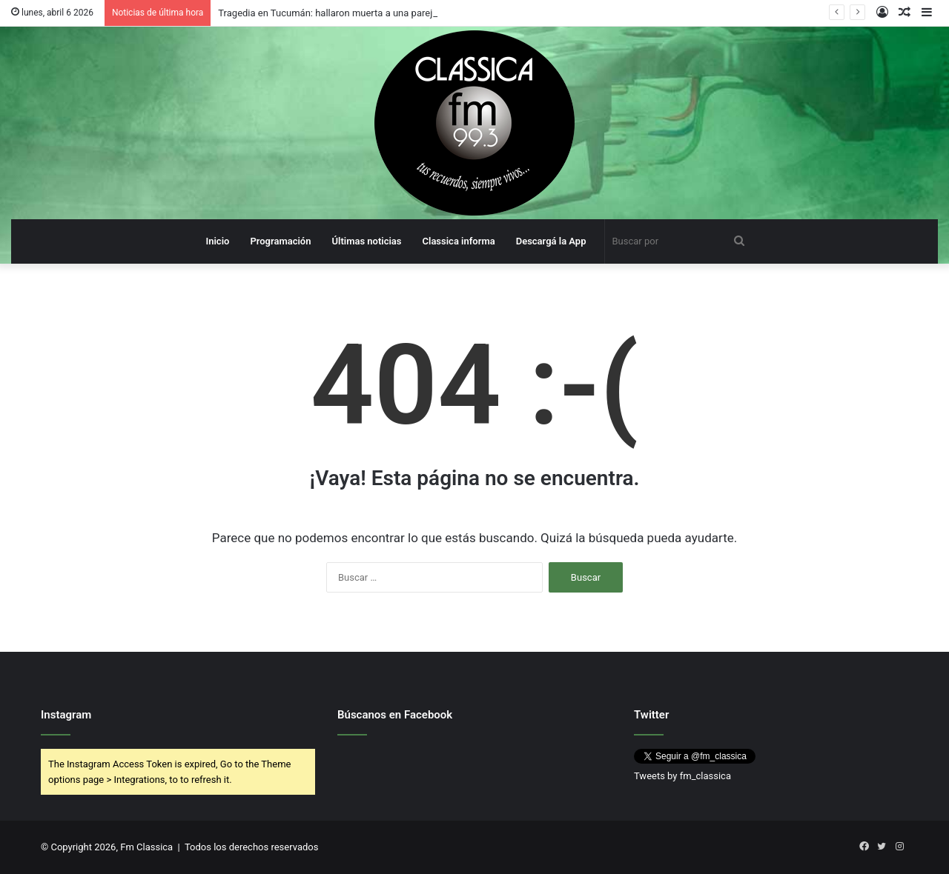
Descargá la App (551, 241)
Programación (280, 241)
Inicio (217, 241)
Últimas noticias (366, 241)
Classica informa (459, 241)
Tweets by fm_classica (682, 775)
